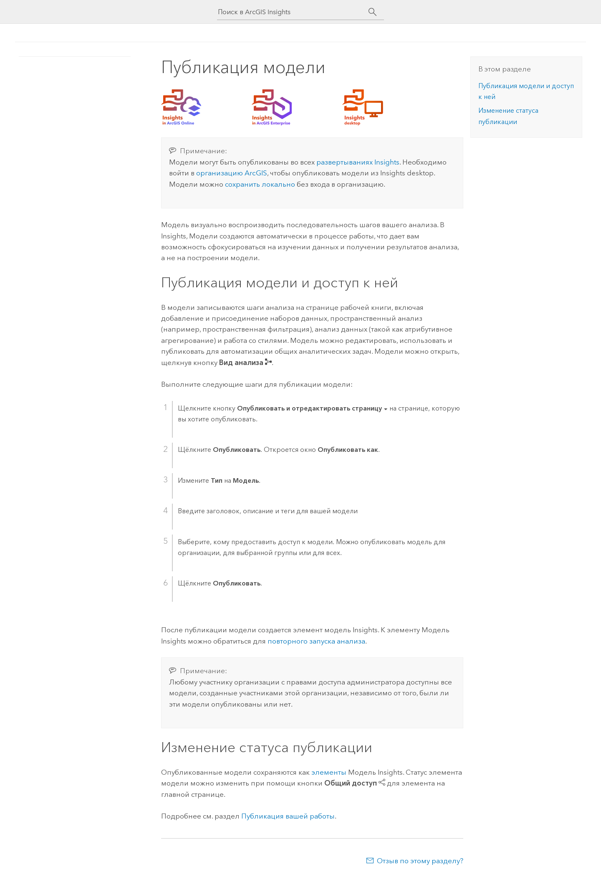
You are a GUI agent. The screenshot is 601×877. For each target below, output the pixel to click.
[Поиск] (372, 12)
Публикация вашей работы (288, 816)
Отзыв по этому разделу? (420, 861)
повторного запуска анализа (316, 641)
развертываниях (357, 162)
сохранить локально (260, 184)
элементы (328, 772)
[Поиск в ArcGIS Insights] (293, 12)
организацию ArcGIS (231, 173)
